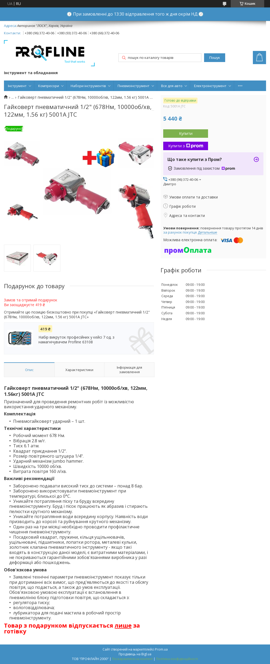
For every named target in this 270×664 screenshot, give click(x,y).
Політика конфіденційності (177, 659)
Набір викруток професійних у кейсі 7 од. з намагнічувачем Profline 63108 (76, 339)
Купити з (185, 145)
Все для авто (171, 85)
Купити (185, 133)
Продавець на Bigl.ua (135, 654)
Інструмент (17, 85)
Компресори (48, 85)
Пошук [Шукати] (214, 58)
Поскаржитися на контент (132, 659)
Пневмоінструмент (134, 85)
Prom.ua (161, 649)
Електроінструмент (210, 85)
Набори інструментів (88, 85)
